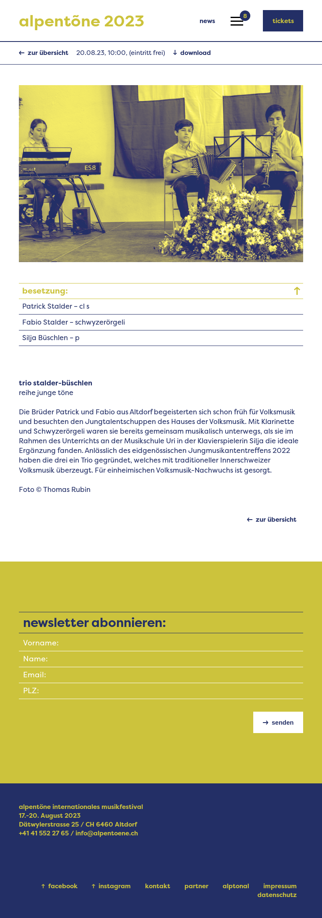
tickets (283, 20)
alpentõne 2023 (81, 20)
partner (196, 886)
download (195, 52)
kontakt (157, 886)
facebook (63, 886)
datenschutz (277, 894)
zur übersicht (48, 52)
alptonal (236, 886)
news (207, 20)
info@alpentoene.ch (106, 833)
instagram (115, 886)
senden (283, 722)
